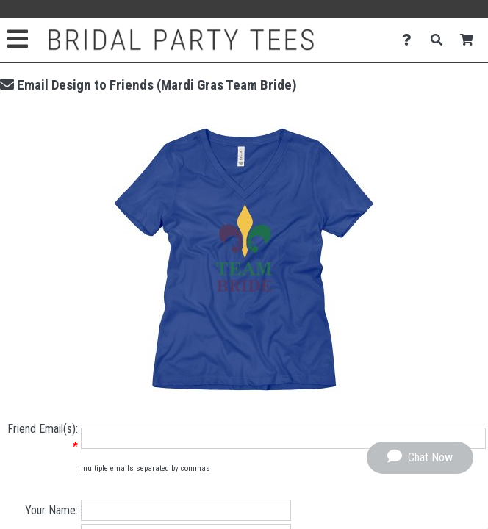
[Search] (441, 40)
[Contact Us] (410, 40)
